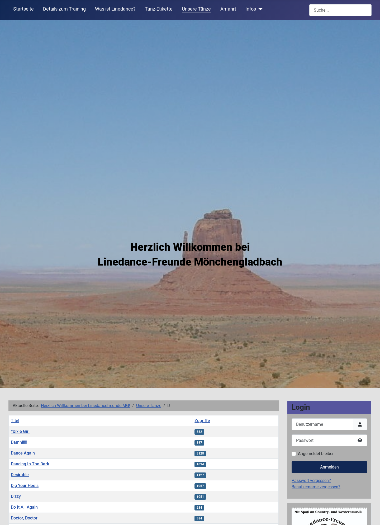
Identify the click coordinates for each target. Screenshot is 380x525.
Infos (250, 9)
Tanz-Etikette (159, 9)
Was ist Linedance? (115, 9)
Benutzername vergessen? (316, 486)
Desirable (20, 474)
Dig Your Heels (25, 485)
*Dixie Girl (20, 431)
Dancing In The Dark (30, 463)
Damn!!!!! (19, 442)
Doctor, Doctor (24, 518)
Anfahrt (228, 9)
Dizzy (16, 496)
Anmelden (329, 467)
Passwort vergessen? (311, 480)
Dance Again (23, 453)
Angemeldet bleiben (316, 453)
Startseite (23, 9)
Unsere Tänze (196, 9)
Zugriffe (202, 420)
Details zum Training (64, 9)
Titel (15, 420)
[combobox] (340, 10)
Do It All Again (24, 507)
